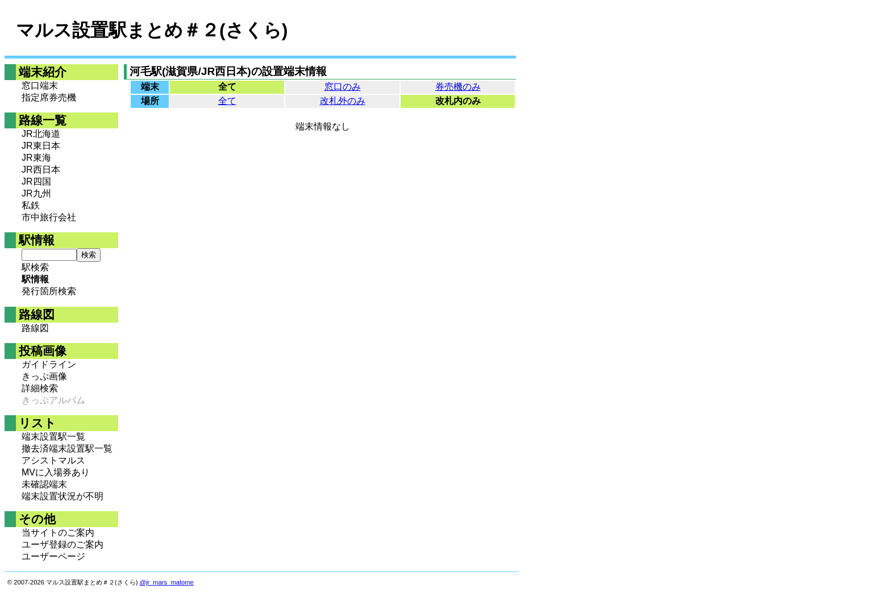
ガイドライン (49, 364)
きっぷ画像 (44, 376)
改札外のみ (342, 101)
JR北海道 (41, 134)
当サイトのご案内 (58, 532)
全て (227, 101)
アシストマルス (53, 460)
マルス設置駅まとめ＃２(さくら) (152, 30)
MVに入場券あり (56, 472)
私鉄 (31, 205)
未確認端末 (44, 484)
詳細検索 (40, 388)
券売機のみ (458, 86)
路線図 (35, 328)
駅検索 (35, 267)
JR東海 (36, 157)
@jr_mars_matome (167, 582)
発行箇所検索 (49, 291)
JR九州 (36, 193)
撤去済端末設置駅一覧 (67, 448)
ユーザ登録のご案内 (62, 544)
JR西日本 (41, 169)
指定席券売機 (49, 97)
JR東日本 (41, 146)
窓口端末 (40, 85)
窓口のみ (342, 86)
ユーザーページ (53, 556)
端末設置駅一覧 (53, 436)
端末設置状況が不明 (62, 496)
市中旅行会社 (49, 217)
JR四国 (36, 181)
